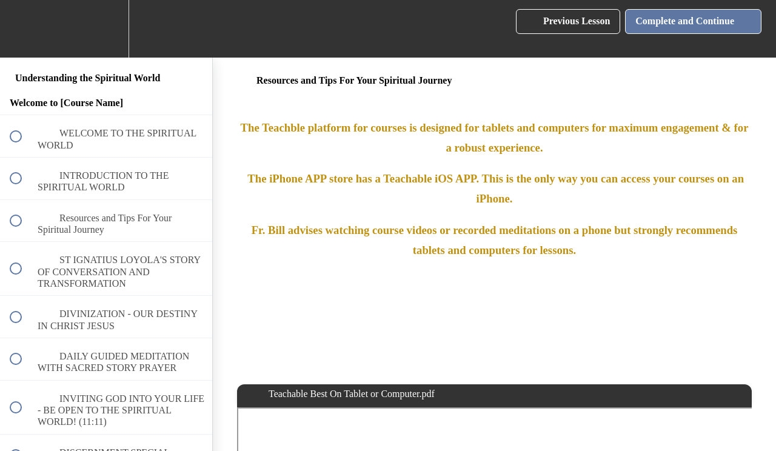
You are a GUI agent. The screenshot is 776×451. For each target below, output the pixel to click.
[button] (22, 29)
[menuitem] (106, 29)
